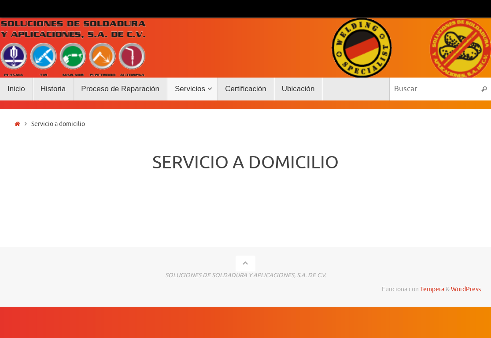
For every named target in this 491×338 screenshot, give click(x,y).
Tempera (432, 289)
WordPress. (466, 289)
